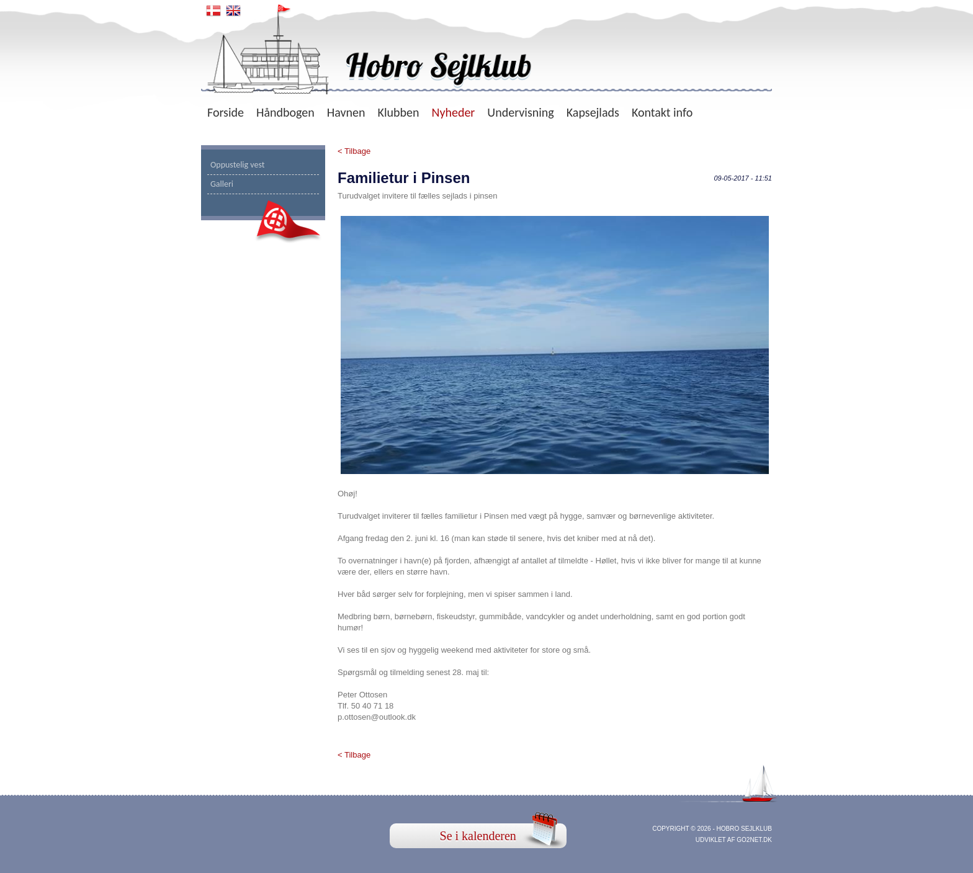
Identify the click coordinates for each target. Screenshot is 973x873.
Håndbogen (285, 112)
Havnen (346, 112)
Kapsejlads (593, 112)
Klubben (398, 112)
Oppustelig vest (237, 164)
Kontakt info (662, 112)
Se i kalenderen (478, 836)
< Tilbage (354, 151)
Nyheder (453, 112)
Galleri (221, 184)
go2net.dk (754, 839)
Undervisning (520, 112)
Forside (225, 112)
